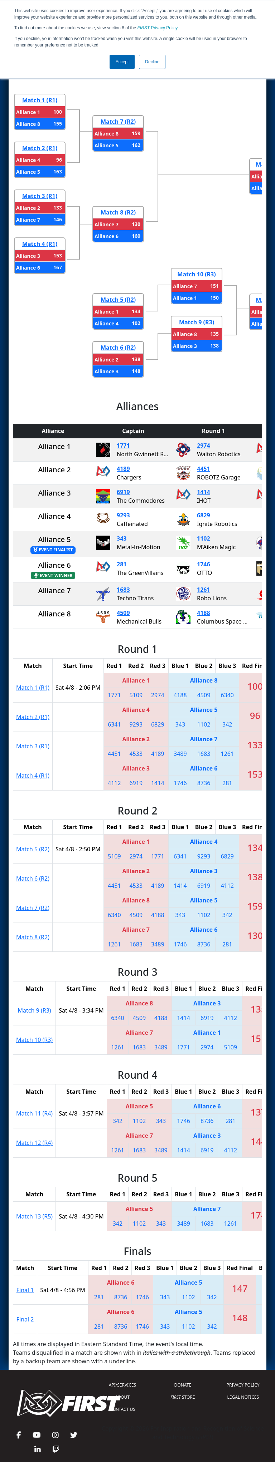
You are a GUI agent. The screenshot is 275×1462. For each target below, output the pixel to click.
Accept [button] (122, 61)
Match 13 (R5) (34, 1216)
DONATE (182, 1385)
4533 (136, 754)
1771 (123, 445)
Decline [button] (152, 61)
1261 (203, 590)
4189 (123, 469)
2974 (203, 445)
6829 (203, 515)
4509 (123, 613)
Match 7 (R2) (118, 121)
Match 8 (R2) (118, 212)
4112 (114, 783)
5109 (136, 695)
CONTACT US (122, 1409)
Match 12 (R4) (34, 1143)
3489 (180, 754)
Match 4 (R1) (39, 244)
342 (227, 724)
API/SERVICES (122, 1385)
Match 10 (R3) (196, 274)
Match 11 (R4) (34, 1113)
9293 (123, 515)
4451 (203, 469)
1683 (123, 590)
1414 (203, 492)
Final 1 (25, 1290)
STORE (182, 1397)
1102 (203, 538)
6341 (114, 724)
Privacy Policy (158, 27)
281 (121, 564)
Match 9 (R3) (196, 322)
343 (121, 538)
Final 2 (25, 1319)
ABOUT (122, 1397)
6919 (123, 492)
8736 (204, 783)
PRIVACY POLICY (243, 1385)
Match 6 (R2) (118, 347)
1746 (203, 564)
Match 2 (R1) (39, 148)
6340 (227, 695)
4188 (203, 613)
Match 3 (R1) (39, 196)
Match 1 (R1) (39, 100)
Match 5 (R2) (118, 300)
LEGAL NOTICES (243, 1397)
